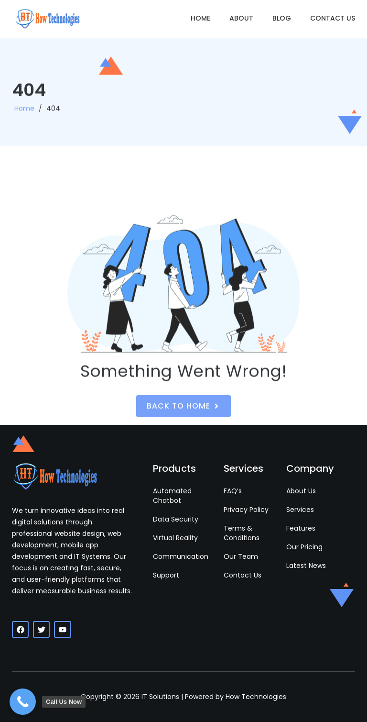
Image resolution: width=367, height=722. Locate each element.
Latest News (306, 565)
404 (53, 113)
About (241, 18)
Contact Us (332, 18)
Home (200, 18)
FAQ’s (233, 491)
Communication (180, 556)
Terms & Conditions (241, 533)
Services (300, 509)
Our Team (241, 556)
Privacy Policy (246, 509)
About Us (301, 491)
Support (166, 575)
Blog (281, 18)
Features (300, 528)
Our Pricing (304, 547)
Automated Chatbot (172, 495)
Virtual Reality (175, 538)
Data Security (175, 519)
